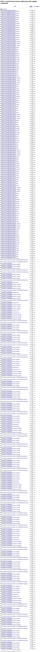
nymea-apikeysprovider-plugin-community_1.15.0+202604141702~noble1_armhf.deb (10, 634)
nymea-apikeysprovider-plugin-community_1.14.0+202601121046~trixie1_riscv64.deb (11, 478)
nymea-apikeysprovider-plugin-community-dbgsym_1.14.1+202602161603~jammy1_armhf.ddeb (10, 166)
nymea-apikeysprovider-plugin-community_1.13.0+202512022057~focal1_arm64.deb (10, 383)
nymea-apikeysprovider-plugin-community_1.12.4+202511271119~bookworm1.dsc (10, 310)
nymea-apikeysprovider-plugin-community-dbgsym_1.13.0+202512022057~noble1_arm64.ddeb (10, 100)
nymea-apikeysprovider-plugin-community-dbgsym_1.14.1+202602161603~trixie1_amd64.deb (10, 179)
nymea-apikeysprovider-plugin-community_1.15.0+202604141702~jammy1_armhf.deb (11, 622)
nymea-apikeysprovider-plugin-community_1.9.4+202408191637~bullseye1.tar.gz (15, 261)
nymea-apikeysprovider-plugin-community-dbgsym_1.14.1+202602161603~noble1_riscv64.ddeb (10, 177)
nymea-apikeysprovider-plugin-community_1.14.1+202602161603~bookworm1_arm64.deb (11, 486)
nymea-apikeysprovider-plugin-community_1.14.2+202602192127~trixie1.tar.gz (15, 583)
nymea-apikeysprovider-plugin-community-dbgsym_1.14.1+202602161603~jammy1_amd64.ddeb (10, 162)
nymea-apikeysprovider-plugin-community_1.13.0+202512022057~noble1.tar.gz (15, 401)
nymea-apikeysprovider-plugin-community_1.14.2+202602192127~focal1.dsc (14, 547)
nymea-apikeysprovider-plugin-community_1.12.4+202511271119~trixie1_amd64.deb (11, 359)
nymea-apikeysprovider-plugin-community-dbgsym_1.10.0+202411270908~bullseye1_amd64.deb (10, 23)
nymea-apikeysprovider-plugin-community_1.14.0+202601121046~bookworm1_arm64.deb (11, 430)
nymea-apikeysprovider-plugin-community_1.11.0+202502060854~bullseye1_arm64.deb (11, 296)
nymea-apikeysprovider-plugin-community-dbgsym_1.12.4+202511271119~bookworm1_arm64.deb (11, 43)
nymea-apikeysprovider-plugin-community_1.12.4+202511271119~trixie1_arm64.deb (10, 361)
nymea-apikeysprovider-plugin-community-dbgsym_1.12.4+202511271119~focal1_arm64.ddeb (10, 49)
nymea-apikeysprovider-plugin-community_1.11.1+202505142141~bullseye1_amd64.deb (11, 304)
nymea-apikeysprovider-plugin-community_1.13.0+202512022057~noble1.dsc (14, 399)
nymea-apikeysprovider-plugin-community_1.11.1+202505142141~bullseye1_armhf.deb (11, 308)
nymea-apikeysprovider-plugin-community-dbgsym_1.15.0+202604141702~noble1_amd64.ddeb (10, 243)
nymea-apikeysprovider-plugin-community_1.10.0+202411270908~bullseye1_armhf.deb (11, 288)
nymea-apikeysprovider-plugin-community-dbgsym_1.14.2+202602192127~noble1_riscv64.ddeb (10, 213)
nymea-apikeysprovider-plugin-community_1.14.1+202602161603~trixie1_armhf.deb (10, 533)
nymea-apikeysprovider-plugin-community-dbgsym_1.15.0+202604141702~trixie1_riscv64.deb (10, 258)
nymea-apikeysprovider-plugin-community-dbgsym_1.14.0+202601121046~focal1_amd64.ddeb (10, 120)
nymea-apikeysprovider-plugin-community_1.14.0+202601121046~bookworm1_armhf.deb (11, 432)
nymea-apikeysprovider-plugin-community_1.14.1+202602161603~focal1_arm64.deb (10, 497)
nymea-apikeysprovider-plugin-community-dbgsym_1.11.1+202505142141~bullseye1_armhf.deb (10, 39)
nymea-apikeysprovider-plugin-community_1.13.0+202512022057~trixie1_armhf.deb (10, 420)
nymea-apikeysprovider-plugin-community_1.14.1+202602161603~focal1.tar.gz (15, 492)
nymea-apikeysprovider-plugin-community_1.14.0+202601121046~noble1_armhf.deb (10, 464)
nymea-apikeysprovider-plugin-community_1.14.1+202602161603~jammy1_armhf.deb (11, 509)
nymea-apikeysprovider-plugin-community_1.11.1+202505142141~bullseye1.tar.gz (10, 302)
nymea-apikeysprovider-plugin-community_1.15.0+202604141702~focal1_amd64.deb (11, 608)
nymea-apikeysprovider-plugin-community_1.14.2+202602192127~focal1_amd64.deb (11, 551)
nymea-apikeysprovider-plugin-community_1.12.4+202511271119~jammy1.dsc (15, 330)
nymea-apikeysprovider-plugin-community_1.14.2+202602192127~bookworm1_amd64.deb (11, 541)
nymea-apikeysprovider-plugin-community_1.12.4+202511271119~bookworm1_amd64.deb (11, 314)
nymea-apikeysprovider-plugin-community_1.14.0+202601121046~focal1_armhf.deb (10, 442)
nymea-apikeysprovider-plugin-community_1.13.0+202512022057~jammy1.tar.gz (15, 389)
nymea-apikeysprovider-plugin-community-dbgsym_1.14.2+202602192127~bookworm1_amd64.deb (11, 187)
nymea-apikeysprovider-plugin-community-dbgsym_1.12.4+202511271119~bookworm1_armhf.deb (11, 45)
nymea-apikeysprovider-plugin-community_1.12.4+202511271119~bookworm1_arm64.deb (11, 316)
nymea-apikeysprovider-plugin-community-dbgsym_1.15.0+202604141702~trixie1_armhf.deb (10, 256)
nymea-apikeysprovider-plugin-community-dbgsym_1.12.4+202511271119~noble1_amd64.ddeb (10, 61)
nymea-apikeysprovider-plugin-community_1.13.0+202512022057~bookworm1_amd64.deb (11, 371)
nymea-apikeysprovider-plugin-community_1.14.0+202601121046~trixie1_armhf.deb (10, 476)
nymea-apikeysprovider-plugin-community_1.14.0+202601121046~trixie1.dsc (14, 468)
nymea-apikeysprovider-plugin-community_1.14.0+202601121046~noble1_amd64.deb (11, 460)
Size (34, 6)
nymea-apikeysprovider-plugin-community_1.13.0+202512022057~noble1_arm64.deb (11, 405)
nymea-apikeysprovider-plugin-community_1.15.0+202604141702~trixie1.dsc (14, 638)
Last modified (30, 6)
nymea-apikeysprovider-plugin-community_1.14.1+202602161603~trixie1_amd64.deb (11, 529)
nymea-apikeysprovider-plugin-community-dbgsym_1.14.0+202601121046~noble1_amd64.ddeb (10, 134)
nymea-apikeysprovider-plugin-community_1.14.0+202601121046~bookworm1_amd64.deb (11, 428)
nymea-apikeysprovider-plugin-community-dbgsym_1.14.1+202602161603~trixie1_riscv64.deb (10, 185)
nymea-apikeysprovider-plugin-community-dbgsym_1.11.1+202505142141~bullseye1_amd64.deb (10, 35)
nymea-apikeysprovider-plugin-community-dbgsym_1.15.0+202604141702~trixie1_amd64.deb (10, 252)
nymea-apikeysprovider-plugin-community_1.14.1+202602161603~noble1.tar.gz (15, 514)
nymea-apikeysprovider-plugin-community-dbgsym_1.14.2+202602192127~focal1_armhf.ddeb (10, 197)
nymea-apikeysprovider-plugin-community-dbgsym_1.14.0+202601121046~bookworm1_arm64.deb (11, 116)
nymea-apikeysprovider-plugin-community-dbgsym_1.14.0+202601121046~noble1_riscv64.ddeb (10, 140)
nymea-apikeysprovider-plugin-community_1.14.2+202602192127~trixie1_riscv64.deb (11, 592)
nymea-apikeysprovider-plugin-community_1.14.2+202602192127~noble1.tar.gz (15, 571)
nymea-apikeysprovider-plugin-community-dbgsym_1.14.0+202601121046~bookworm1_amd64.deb (11, 114)
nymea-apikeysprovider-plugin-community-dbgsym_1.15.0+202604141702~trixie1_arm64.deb (10, 254)
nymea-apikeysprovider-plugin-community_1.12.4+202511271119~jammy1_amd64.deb (11, 335)
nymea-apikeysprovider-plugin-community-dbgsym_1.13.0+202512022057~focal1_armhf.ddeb (10, 88)
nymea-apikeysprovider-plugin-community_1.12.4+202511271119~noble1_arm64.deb (10, 349)
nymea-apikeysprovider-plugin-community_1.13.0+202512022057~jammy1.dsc (15, 387)
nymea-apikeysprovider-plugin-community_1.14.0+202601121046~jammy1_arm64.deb (11, 450)
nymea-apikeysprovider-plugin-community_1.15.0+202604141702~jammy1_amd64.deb (11, 618)
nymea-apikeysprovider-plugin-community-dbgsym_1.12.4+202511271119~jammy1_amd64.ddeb (10, 53)
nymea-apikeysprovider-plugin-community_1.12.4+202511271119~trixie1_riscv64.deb (11, 365)
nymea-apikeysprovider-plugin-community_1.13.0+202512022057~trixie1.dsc (14, 411)
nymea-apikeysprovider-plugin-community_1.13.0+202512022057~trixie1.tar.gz (15, 413)
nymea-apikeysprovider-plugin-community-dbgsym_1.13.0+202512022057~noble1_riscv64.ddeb (10, 104)
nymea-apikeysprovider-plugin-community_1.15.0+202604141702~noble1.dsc (14, 626)
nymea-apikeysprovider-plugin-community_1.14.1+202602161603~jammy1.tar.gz (15, 502)
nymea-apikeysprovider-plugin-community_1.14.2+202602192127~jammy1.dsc (15, 557)
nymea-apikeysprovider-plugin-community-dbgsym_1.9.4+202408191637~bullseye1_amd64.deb (10, 11)
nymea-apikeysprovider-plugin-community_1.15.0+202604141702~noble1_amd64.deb (11, 630)
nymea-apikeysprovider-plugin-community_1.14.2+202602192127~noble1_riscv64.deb (11, 580)
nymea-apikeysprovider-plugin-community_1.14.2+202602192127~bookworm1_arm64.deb (11, 543)
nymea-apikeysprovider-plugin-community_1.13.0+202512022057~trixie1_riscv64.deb (11, 422)
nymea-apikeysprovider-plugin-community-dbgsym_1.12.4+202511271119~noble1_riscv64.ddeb (10, 67)
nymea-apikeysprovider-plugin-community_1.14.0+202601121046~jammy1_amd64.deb (11, 448)
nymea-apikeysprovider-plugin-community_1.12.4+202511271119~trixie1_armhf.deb (10, 363)
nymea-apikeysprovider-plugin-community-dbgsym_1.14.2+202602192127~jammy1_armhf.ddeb (10, 203)
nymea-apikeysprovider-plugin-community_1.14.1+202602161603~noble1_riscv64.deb (11, 523)
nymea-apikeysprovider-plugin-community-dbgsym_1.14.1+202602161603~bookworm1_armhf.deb (11, 154)
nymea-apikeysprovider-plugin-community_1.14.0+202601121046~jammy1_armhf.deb (11, 452)
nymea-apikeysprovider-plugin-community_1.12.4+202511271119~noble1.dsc (14, 342)
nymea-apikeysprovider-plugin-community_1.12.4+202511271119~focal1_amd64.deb (10, 324)
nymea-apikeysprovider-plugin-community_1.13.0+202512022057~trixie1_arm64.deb (10, 418)
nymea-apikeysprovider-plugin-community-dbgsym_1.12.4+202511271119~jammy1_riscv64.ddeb (11, 59)
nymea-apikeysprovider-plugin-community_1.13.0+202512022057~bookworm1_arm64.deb (11, 373)
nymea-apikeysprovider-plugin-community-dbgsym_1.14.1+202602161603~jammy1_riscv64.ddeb (11, 169)
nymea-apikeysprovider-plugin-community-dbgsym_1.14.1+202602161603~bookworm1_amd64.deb (11, 150)
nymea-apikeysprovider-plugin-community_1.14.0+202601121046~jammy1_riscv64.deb (11, 454)
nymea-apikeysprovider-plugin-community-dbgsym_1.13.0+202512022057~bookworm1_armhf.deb (11, 81)
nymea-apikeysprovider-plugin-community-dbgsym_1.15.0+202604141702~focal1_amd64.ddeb (10, 229)
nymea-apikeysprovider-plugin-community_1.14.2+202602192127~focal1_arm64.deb (10, 553)
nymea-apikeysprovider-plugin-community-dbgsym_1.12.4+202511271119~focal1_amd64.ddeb (10, 47)
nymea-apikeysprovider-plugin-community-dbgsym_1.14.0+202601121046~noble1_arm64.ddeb (10, 136)
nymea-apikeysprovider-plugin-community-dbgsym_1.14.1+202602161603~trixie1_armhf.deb (10, 183)
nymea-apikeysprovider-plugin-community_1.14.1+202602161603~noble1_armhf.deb (10, 521)
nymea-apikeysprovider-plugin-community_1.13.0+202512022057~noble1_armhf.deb (10, 407)
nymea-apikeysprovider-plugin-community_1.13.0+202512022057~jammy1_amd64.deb (11, 391)
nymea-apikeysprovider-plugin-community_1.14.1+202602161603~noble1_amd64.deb (11, 517)
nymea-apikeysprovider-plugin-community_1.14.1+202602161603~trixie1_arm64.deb (10, 531)
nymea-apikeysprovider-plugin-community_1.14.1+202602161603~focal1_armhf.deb (10, 499)
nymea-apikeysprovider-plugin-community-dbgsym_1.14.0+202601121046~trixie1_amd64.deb (10, 142)
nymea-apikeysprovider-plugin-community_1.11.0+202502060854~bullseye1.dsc (15, 290)
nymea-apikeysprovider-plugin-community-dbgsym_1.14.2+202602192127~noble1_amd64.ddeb (10, 207)
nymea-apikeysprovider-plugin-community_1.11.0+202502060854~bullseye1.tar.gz (10, 292)
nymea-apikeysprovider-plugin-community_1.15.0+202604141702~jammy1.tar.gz (15, 616)
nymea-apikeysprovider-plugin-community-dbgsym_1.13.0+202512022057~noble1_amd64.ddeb (10, 98)
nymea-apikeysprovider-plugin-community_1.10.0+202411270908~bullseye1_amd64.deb (11, 284)
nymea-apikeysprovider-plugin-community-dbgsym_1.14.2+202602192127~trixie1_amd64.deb (10, 215)
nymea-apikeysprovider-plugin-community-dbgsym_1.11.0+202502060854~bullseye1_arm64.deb (10, 31)
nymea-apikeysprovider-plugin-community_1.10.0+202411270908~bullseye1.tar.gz (10, 282)
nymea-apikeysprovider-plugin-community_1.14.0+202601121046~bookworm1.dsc (10, 424)
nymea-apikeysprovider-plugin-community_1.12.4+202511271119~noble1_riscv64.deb (11, 353)
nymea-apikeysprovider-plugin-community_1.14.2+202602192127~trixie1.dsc (14, 581)
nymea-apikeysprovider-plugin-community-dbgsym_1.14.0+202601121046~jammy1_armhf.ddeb (10, 130)
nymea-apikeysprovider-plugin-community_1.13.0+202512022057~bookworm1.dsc (10, 367)
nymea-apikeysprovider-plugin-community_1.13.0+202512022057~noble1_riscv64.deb (11, 409)
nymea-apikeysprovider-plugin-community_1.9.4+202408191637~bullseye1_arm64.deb (11, 266)
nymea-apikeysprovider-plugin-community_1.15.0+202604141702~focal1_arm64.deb (10, 610)
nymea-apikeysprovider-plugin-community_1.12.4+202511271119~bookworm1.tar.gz (10, 312)
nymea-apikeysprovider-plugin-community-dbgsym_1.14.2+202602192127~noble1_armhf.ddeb (10, 211)
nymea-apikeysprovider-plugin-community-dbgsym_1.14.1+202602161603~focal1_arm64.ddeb (10, 158)
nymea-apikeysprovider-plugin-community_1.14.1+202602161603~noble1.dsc (14, 512)
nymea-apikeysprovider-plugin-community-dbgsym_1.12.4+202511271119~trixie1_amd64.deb (10, 69)
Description (37, 6)
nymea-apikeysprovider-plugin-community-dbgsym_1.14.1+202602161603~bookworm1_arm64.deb (11, 152)
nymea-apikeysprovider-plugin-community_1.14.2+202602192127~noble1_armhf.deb (10, 578)
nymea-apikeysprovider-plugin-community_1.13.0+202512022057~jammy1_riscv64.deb (11, 397)
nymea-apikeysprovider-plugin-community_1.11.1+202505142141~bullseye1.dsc (15, 300)
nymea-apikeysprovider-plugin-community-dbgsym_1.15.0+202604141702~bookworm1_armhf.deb (11, 227)
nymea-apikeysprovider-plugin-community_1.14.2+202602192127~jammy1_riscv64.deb (11, 567)
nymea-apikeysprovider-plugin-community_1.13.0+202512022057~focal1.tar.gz (15, 379)
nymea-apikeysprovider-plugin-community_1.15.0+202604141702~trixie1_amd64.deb (11, 642)
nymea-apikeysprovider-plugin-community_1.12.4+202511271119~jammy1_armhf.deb (11, 339)
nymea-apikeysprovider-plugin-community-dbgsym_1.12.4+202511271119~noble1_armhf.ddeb (10, 65)
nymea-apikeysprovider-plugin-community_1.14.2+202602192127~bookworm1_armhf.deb (11, 545)
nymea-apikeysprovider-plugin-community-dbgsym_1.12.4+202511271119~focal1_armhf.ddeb (10, 51)
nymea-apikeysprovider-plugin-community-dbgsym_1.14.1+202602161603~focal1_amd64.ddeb (10, 156)
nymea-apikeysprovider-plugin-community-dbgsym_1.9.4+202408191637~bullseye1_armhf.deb (10, 15)
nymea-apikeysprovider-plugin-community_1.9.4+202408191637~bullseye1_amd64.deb (11, 264)
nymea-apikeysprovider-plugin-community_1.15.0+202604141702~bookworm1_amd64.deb (11, 598)
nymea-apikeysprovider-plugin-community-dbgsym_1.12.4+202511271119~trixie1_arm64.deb (10, 71)
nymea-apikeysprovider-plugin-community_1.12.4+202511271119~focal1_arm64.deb (10, 326)
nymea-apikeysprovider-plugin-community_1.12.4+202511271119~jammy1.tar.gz (15, 332)
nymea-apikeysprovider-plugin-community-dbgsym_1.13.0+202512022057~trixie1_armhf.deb (10, 110)
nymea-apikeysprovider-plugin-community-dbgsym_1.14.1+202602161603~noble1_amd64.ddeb (10, 171)
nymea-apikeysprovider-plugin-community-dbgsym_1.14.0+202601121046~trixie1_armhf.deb (10, 146)
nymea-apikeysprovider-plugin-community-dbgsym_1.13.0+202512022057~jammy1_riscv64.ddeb (11, 96)
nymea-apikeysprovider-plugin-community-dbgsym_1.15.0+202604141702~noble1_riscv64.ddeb (10, 250)
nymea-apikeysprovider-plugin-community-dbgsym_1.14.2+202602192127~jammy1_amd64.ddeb (10, 199)
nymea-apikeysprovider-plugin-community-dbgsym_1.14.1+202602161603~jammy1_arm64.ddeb (10, 164)
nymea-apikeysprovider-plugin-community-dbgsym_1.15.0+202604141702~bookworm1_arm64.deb (11, 225)
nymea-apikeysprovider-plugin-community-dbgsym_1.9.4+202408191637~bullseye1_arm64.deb (10, 13)
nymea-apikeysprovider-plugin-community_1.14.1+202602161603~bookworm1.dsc (10, 480)
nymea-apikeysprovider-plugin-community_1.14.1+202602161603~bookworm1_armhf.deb (11, 488)
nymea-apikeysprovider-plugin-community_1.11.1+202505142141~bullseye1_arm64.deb (11, 306)
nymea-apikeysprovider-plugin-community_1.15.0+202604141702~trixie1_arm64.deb (10, 644)
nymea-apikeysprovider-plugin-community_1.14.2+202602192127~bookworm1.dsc (10, 537)
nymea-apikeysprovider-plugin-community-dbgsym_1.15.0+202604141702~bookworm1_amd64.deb (11, 223)
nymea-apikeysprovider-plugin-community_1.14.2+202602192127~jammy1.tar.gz (15, 559)
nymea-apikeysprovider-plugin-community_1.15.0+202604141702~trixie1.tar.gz (15, 640)
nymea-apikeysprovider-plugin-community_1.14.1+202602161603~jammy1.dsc (15, 500)
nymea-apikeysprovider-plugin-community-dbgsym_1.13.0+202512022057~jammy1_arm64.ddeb (10, 92)
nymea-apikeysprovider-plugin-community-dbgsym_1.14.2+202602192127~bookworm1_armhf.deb (11, 191)
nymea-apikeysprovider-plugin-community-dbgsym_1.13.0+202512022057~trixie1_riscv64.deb (10, 112)
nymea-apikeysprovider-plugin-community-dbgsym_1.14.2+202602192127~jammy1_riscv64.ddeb (11, 205)
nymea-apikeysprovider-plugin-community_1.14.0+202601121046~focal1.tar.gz (15, 435)
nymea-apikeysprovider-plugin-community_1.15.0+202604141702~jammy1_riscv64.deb (11, 624)
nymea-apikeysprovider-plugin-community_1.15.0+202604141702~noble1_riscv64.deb (11, 636)
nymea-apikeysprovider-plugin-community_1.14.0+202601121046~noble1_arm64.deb (11, 462)
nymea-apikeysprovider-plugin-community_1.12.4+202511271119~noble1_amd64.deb (11, 347)
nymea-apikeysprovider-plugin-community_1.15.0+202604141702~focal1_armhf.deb (10, 612)
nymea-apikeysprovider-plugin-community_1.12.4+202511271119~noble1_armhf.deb (10, 351)
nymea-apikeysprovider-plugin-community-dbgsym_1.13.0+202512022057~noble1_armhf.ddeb (10, 102)
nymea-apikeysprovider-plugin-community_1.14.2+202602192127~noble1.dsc (14, 569)
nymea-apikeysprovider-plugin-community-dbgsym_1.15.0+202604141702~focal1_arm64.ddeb (10, 231)
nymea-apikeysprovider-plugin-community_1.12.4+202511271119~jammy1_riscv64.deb (11, 341)
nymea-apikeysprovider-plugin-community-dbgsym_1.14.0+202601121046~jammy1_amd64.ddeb (10, 126)
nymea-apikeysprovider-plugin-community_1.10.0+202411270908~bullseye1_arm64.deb (11, 286)
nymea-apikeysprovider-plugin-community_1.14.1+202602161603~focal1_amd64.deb (11, 494)
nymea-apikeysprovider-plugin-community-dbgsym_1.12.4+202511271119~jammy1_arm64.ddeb (10, 55)
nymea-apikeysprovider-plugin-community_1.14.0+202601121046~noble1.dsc (14, 456)
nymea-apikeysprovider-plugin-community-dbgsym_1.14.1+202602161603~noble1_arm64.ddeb (10, 173)
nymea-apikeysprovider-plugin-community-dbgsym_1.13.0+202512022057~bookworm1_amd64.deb (11, 77)
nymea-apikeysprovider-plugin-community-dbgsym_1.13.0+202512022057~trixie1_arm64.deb (10, 108)
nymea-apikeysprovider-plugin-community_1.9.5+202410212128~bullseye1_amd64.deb (11, 274)
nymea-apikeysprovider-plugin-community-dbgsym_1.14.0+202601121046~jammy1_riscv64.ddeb (11, 132)
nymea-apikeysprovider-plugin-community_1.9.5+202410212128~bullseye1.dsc (15, 269)
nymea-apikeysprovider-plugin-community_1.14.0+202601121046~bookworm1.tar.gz (10, 426)
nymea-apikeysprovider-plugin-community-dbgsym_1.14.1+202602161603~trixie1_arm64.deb (10, 181)
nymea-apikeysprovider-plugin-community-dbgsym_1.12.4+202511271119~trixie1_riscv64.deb (10, 75)
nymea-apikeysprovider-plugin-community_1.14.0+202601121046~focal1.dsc (14, 433)
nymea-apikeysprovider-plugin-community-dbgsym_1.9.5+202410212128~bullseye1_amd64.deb (10, 17)
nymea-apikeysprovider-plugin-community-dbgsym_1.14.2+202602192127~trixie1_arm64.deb (10, 217)
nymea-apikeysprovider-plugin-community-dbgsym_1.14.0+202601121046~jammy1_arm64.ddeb (10, 128)
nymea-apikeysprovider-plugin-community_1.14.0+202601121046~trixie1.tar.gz (15, 470)
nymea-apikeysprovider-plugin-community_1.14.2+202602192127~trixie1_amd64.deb (11, 586)
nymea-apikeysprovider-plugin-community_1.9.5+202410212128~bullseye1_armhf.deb (11, 278)
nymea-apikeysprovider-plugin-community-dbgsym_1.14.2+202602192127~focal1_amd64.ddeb (10, 193)
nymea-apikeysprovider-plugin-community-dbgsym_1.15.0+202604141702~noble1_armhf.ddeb (10, 247)
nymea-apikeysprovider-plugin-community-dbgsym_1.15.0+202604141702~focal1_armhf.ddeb (10, 233)
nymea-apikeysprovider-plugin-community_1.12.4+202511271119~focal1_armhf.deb (10, 328)
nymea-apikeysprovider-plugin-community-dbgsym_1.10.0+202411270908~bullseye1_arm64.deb (10, 25)
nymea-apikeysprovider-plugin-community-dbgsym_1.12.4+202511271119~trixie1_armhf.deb (10, 73)
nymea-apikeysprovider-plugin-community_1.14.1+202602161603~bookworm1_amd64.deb (11, 484)
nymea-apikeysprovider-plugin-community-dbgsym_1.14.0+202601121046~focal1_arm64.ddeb (10, 122)
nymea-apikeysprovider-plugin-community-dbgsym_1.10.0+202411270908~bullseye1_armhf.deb (10, 27)
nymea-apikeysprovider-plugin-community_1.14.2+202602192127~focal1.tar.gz (15, 549)
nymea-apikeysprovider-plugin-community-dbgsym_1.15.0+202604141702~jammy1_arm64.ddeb (10, 237)
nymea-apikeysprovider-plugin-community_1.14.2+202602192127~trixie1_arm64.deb (10, 588)
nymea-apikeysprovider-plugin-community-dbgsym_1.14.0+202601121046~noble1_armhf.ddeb (10, 138)
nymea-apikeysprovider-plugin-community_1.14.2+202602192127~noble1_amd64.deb (11, 573)
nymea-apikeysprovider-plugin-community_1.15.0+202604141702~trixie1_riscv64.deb (11, 648)
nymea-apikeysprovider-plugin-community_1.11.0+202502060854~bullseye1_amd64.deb (11, 294)
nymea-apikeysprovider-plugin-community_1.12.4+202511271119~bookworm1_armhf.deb (11, 318)
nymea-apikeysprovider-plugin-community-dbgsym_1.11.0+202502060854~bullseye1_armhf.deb (10, 33)
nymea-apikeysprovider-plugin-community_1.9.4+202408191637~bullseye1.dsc (15, 259)
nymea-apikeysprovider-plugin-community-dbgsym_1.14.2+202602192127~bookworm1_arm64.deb (11, 189)
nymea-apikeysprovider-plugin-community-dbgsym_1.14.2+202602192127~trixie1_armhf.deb (10, 219)
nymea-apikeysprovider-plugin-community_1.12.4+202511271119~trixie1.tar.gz (15, 356)
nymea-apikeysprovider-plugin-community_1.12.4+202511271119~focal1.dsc (14, 320)
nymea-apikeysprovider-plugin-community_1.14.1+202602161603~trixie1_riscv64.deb (11, 535)
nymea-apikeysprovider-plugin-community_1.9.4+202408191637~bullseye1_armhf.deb (11, 268)
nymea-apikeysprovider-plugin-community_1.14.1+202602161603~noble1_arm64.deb (11, 519)
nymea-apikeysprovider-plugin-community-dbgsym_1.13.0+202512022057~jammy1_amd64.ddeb (10, 90)
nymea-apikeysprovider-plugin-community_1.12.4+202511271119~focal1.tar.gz (15, 322)
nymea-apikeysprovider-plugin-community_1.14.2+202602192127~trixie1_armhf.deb (10, 590)
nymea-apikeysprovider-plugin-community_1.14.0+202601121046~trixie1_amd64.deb (11, 472)
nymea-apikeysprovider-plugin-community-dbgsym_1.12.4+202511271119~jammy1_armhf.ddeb (10, 57)
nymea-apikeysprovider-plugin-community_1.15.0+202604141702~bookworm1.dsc (10, 594)
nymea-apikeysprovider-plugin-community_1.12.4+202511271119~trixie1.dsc (14, 354)
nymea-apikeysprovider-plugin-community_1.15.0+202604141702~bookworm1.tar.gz (10, 596)
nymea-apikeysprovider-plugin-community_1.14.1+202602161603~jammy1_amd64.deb (11, 505)
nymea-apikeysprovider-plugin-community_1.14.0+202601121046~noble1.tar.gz (15, 458)
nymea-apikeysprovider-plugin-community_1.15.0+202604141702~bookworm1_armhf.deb (11, 602)
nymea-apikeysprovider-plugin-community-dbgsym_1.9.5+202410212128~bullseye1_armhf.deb (10, 21)
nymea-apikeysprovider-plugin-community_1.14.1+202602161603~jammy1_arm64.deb (11, 507)
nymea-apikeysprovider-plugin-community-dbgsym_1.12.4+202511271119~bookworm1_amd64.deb (11, 41)
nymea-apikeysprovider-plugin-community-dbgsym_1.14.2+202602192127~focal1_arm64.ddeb (10, 195)
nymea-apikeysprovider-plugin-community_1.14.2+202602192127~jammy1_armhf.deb (11, 565)
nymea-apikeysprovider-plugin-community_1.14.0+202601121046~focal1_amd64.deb (11, 438)
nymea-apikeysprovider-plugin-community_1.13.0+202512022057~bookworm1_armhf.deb (11, 375)
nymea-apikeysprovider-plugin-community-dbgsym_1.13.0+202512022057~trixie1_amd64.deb (10, 106)
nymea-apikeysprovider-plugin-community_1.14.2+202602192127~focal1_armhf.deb (10, 555)
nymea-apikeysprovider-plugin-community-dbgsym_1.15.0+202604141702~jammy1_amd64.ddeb (10, 235)
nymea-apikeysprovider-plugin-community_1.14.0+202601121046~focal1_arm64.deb (10, 440)
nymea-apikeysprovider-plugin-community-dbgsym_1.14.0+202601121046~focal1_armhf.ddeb (10, 124)
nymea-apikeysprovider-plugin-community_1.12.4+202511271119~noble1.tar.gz (15, 344)
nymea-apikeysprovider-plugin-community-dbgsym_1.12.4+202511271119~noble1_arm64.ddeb (10, 63)
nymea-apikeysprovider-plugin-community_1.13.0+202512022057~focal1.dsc (14, 377)
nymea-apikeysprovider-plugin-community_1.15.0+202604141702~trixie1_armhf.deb (10, 646)
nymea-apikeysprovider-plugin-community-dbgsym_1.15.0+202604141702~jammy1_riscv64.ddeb (11, 241)
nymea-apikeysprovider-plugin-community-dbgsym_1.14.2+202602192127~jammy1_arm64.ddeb (10, 201)
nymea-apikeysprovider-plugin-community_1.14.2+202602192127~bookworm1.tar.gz (10, 539)
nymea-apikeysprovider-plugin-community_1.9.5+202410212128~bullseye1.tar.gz (15, 271)
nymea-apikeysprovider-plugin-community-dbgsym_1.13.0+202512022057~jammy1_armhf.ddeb (10, 94)
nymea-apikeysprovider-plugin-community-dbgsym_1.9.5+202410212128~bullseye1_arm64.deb (10, 19)
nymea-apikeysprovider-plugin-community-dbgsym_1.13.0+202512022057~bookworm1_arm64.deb (11, 79)
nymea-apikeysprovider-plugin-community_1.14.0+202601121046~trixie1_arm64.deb (10, 474)
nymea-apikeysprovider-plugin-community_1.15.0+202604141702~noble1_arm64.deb (11, 632)
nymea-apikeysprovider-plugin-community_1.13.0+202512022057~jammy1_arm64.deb (11, 393)
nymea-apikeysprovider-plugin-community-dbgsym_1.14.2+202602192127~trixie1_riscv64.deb (10, 221)
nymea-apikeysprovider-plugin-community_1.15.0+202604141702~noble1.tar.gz (15, 628)
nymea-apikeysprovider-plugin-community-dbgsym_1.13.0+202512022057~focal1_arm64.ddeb (10, 86)
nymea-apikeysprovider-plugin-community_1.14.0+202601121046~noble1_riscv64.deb (11, 466)
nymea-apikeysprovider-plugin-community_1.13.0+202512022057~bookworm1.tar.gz (10, 369)
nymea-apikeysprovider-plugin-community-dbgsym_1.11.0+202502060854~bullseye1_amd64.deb (10, 29)
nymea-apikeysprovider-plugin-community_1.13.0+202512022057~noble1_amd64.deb (11, 403)
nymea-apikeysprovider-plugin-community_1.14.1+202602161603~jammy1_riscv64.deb (11, 511)
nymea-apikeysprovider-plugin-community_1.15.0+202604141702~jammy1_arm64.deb (11, 620)
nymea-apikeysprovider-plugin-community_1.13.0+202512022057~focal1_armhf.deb (10, 385)
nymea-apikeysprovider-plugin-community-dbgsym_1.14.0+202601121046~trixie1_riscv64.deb (10, 148)
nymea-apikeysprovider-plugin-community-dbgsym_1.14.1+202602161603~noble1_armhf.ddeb (10, 175)
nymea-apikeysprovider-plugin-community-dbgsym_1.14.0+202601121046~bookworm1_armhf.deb (11, 118)
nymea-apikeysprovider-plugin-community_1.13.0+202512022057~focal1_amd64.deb (11, 381)
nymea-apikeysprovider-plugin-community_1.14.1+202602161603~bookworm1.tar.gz (10, 482)
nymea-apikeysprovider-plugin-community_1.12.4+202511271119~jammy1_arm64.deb (11, 337)
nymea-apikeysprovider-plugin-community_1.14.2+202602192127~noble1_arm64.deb (11, 575)
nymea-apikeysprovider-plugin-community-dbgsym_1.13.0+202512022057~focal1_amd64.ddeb (10, 83)
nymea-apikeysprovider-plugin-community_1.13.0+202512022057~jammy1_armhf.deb (11, 395)
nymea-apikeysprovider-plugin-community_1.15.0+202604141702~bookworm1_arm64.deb (11, 600)
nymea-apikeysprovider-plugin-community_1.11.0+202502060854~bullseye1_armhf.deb (11, 298)
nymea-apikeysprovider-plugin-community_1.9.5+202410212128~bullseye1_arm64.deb (11, 276)
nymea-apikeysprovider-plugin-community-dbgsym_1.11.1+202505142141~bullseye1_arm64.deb (10, 37)
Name (15, 6)
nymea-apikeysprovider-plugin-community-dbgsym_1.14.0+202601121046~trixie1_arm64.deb (10, 144)
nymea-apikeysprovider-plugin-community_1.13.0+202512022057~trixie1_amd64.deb (11, 416)
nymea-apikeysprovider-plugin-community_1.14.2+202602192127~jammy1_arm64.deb (11, 563)
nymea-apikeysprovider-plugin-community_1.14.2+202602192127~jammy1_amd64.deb (11, 561)
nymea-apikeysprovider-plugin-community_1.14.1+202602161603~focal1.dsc (14, 490)
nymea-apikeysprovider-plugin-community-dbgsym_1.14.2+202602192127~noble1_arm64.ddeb (10, 209)
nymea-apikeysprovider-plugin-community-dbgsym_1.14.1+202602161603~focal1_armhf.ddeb (10, 160)
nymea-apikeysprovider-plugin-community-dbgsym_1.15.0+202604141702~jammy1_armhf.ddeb (10, 239)
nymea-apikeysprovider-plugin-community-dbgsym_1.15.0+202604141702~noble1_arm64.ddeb (10, 245)
